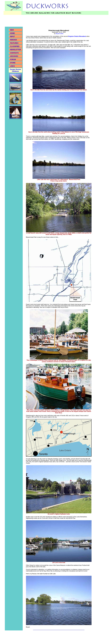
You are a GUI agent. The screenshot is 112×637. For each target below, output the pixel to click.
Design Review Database (15, 70)
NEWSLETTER (15, 50)
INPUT (12, 36)
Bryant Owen (59, 33)
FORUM (13, 59)
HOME (12, 33)
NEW (12, 30)
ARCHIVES (14, 56)
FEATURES (14, 43)
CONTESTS (14, 53)
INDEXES (13, 40)
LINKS (12, 66)
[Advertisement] (52, 21)
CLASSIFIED (14, 46)
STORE (12, 63)
